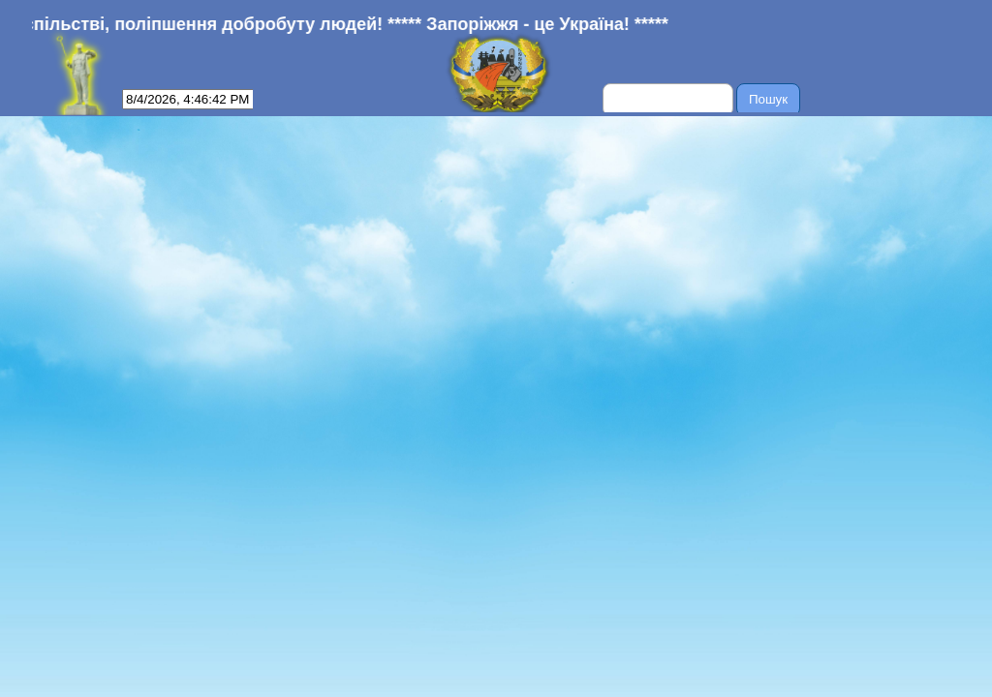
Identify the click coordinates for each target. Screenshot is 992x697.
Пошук (768, 99)
